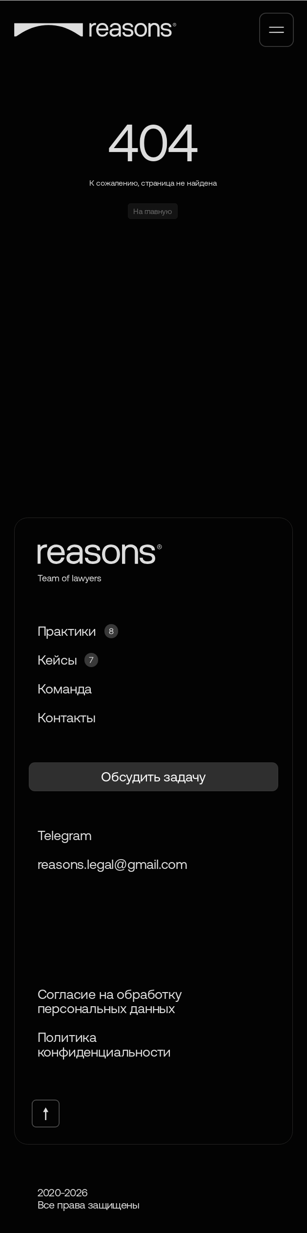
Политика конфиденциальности (104, 1044)
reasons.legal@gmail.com (112, 864)
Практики (67, 631)
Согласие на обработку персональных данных (110, 1001)
